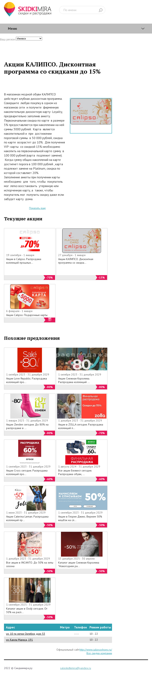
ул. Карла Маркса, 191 (19, 639)
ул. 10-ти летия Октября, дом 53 (25, 634)
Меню (12, 28)
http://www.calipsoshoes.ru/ (96, 649)
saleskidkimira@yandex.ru (75, 668)
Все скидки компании (99, 653)
